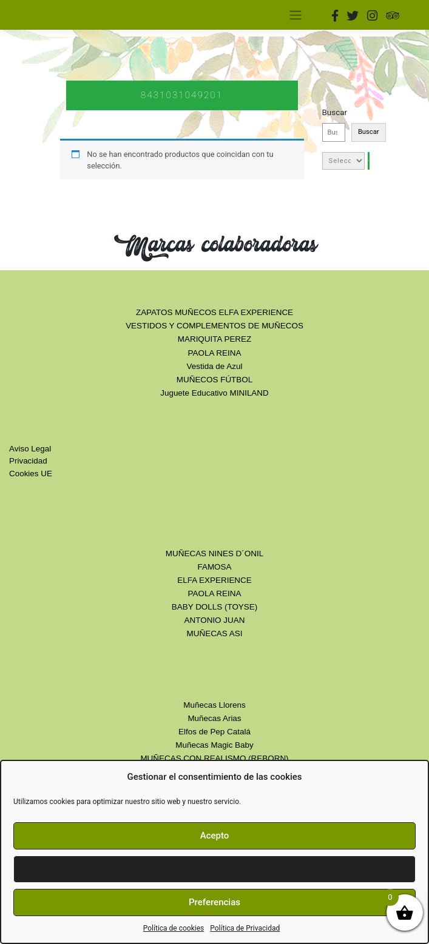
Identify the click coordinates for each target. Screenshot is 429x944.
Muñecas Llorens (214, 705)
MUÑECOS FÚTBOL (214, 379)
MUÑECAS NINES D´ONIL (214, 553)
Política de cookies (173, 928)
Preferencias (214, 902)
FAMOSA (214, 566)
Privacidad (28, 460)
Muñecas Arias (214, 718)
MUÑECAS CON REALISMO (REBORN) (214, 758)
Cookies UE (30, 473)
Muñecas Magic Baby (214, 745)
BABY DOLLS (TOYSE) (214, 606)
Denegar (214, 868)
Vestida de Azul (215, 366)
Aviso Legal (30, 448)
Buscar (335, 112)
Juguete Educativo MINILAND (214, 392)
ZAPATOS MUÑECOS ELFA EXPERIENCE (214, 312)
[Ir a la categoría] (369, 161)
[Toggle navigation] (296, 14)
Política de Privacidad (245, 928)
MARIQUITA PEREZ (214, 339)
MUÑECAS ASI (215, 633)
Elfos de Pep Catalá (214, 731)
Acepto (214, 835)
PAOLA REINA (215, 352)
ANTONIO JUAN (214, 620)
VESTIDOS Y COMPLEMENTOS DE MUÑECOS (214, 325)
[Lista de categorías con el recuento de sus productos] (343, 161)
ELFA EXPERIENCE (214, 580)
